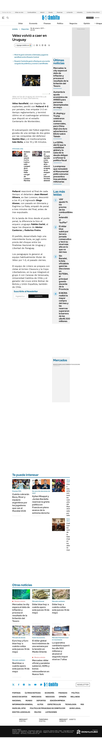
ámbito (15, 29)
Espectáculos (54, 704)
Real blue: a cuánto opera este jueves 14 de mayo (20, 667)
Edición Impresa (57, 700)
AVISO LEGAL (75, 708)
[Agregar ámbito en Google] (23, 45)
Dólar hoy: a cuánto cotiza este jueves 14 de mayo (60, 608)
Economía (33, 23)
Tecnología (70, 704)
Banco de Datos (19, 697)
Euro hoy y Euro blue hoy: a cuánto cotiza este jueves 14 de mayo (20, 646)
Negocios (73, 23)
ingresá (97, 17)
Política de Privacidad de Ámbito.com (47, 708)
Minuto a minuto (19, 601)
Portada (16, 693)
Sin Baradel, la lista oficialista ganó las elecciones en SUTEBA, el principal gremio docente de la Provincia (64, 272)
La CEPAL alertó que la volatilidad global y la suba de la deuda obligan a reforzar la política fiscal (60, 151)
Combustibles (31, 12)
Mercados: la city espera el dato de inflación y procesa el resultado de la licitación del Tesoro (60, 77)
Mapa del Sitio (19, 708)
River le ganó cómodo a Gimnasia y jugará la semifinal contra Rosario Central (31, 56)
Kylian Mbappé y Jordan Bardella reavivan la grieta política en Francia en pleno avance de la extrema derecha (41, 504)
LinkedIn (29, 685)
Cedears (77, 364)
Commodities (69, 364)
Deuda (51, 12)
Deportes (25, 29)
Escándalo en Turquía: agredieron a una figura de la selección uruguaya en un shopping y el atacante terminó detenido (48, 166)
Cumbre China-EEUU (93, 12)
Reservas (59, 12)
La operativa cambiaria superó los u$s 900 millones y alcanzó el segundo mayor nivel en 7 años (61, 651)
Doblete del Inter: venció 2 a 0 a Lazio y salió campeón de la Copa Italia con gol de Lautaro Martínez (27, 166)
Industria (79, 12)
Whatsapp (41, 685)
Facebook (18, 685)
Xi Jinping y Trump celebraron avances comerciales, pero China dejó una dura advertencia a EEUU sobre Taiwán (60, 125)
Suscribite (38, 296)
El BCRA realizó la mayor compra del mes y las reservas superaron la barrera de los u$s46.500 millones (64, 307)
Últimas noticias (33, 693)
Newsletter (83, 685)
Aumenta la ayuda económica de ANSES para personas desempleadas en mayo (60, 100)
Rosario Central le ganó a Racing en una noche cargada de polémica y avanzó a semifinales (32, 62)
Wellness (75, 697)
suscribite (90, 17)
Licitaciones (51, 712)
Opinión (87, 23)
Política (60, 23)
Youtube (35, 684)
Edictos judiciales (21, 712)
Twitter (13, 684)
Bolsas (62, 364)
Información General (22, 704)
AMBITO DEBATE (67, 720)
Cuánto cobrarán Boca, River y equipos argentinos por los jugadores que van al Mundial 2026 (20, 502)
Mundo (29, 700)
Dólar (20, 23)
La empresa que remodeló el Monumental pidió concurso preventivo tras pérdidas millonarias (60, 174)
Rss (82, 704)
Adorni (42, 12)
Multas (37, 712)
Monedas (56, 364)
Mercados (36, 697)
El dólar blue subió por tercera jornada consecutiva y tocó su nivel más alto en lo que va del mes (65, 239)
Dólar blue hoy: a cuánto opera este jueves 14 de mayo (40, 608)
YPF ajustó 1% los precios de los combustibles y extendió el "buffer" (66, 211)
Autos (40, 704)
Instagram (24, 685)
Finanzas (47, 23)
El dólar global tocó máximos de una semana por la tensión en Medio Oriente (40, 646)
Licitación (70, 12)
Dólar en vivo (19, 12)
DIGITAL (23, 720)
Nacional (16, 700)
